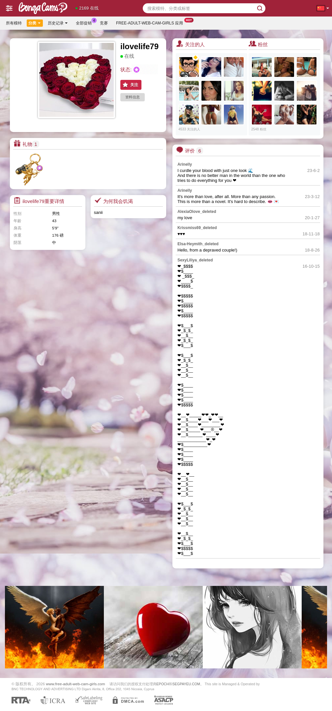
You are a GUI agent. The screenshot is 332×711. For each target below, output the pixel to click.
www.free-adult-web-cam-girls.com (75, 684)
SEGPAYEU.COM (186, 684)
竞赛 (104, 23)
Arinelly (184, 164)
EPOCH (163, 684)
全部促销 (85, 22)
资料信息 (132, 97)
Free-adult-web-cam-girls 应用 (151, 22)
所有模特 (14, 23)
